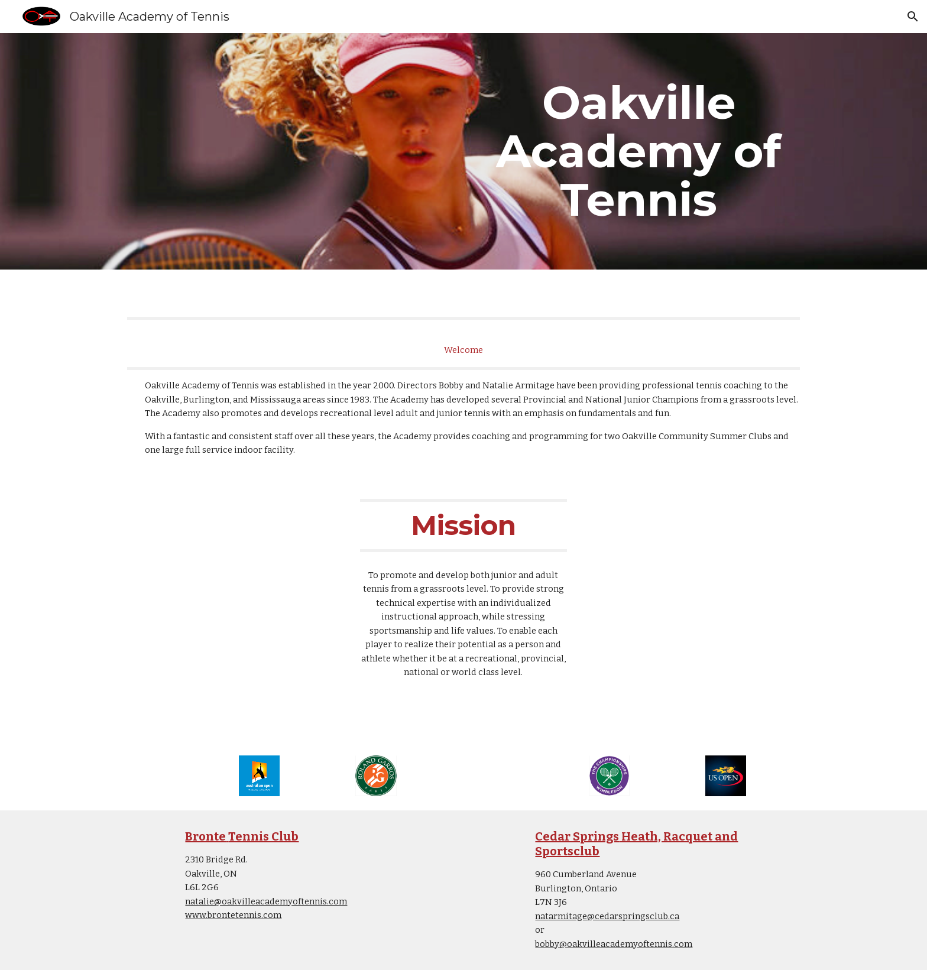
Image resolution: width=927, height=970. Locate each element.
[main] (638, 151)
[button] (913, 16)
